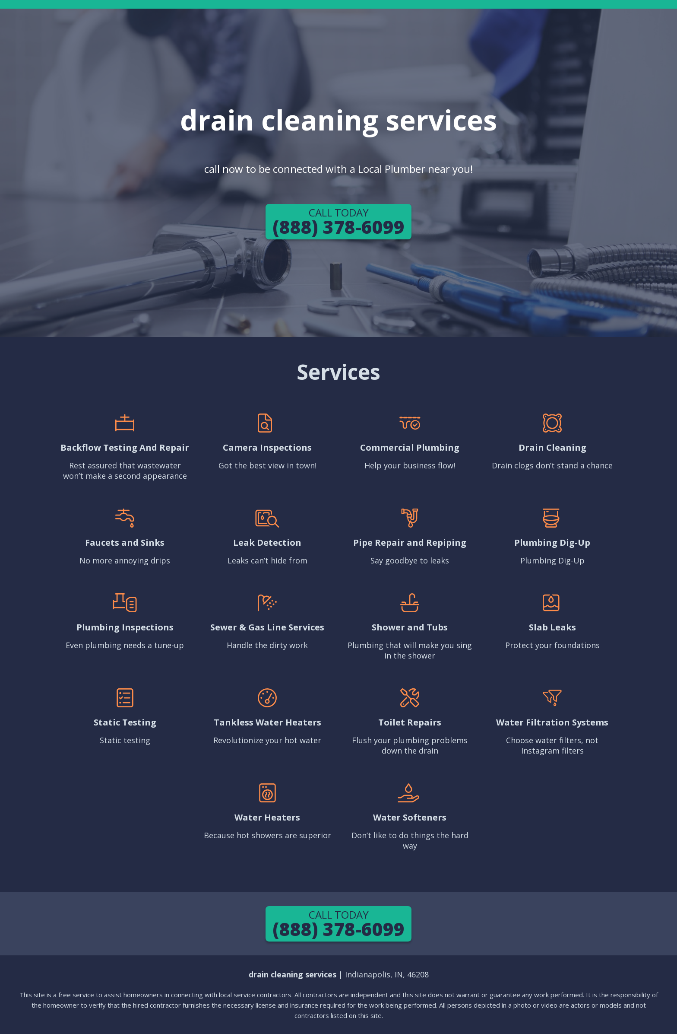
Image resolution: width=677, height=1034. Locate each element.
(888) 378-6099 (338, 222)
